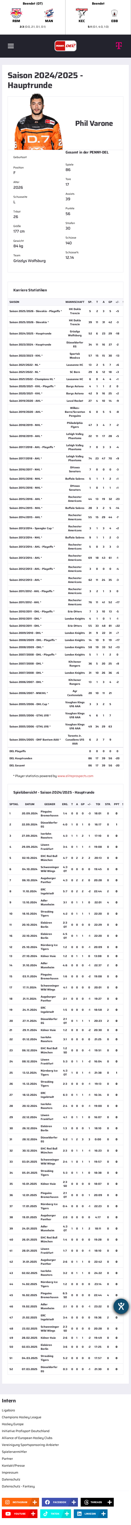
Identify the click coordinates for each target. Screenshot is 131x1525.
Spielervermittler (14, 1451)
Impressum (10, 1472)
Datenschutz (11, 1479)
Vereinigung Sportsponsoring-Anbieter (30, 1444)
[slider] (65, 17)
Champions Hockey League (21, 1417)
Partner (7, 1458)
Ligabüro (8, 1410)
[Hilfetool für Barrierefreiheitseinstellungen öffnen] (121, 1306)
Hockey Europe (13, 1424)
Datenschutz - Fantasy (18, 1486)
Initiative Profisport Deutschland (25, 1430)
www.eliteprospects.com (75, 775)
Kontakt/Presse (13, 1465)
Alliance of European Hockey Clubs (27, 1437)
